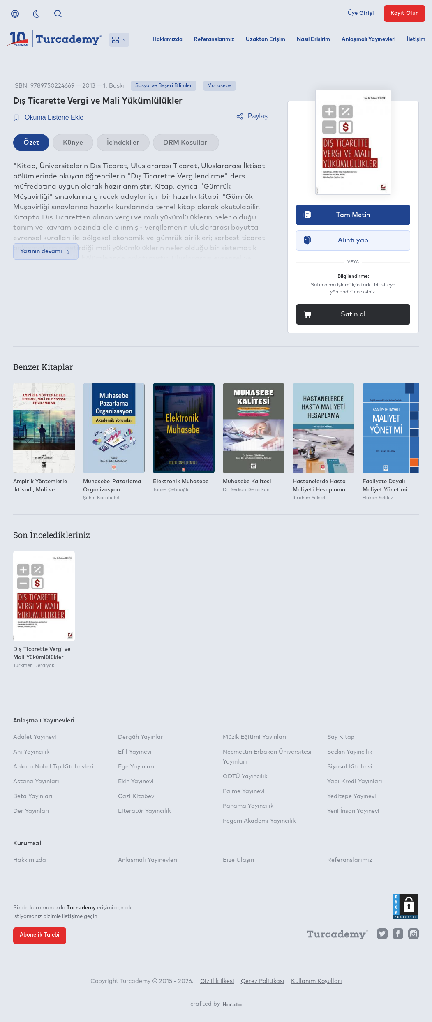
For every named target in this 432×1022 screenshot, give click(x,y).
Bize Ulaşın (238, 860)
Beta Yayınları (33, 796)
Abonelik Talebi (40, 935)
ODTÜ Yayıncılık (245, 777)
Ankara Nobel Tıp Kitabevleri (53, 767)
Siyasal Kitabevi (349, 767)
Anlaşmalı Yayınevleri (368, 39)
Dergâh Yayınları (141, 737)
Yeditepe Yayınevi (351, 796)
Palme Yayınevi (244, 791)
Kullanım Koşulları (316, 981)
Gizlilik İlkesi (217, 981)
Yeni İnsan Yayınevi (353, 811)
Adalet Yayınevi (34, 737)
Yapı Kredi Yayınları (354, 781)
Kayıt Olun (404, 13)
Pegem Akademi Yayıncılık (259, 821)
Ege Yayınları (136, 767)
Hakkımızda (167, 39)
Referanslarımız (214, 39)
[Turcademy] (334, 936)
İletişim (416, 39)
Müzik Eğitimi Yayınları (254, 737)
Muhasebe (219, 85)
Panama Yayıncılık (248, 806)
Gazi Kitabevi (137, 796)
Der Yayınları (31, 811)
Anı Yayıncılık (31, 752)
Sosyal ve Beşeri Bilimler (163, 85)
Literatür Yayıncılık (144, 811)
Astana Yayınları (36, 781)
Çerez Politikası (262, 981)
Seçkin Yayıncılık (349, 752)
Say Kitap (341, 737)
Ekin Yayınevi (136, 781)
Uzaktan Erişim (265, 39)
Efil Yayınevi (135, 752)
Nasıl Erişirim (313, 39)
